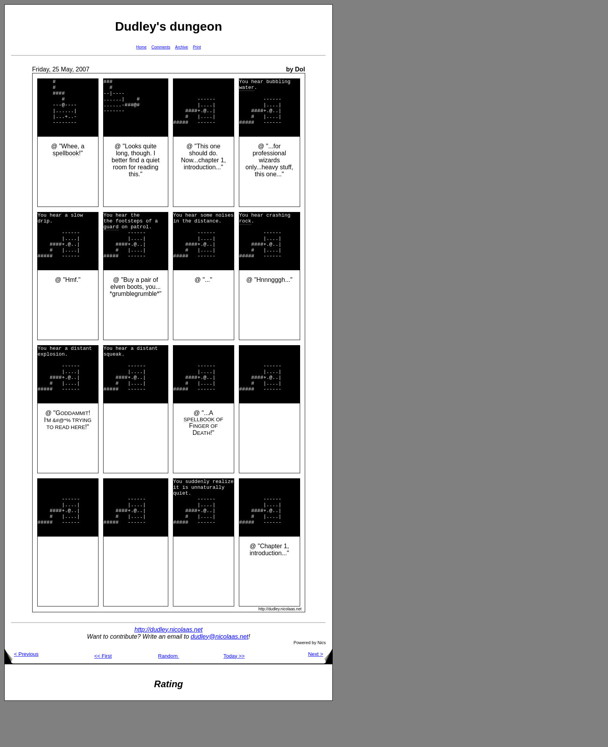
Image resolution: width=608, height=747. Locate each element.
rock (245, 233)
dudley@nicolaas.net (220, 678)
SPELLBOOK (198, 451)
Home (141, 47)
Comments (161, 47)
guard (111, 240)
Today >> (234, 698)
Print (197, 47)
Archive (181, 47)
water (246, 89)
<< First (103, 698)
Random (168, 698)
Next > (320, 696)
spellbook (66, 163)
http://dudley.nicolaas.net (169, 671)
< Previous (21, 696)
